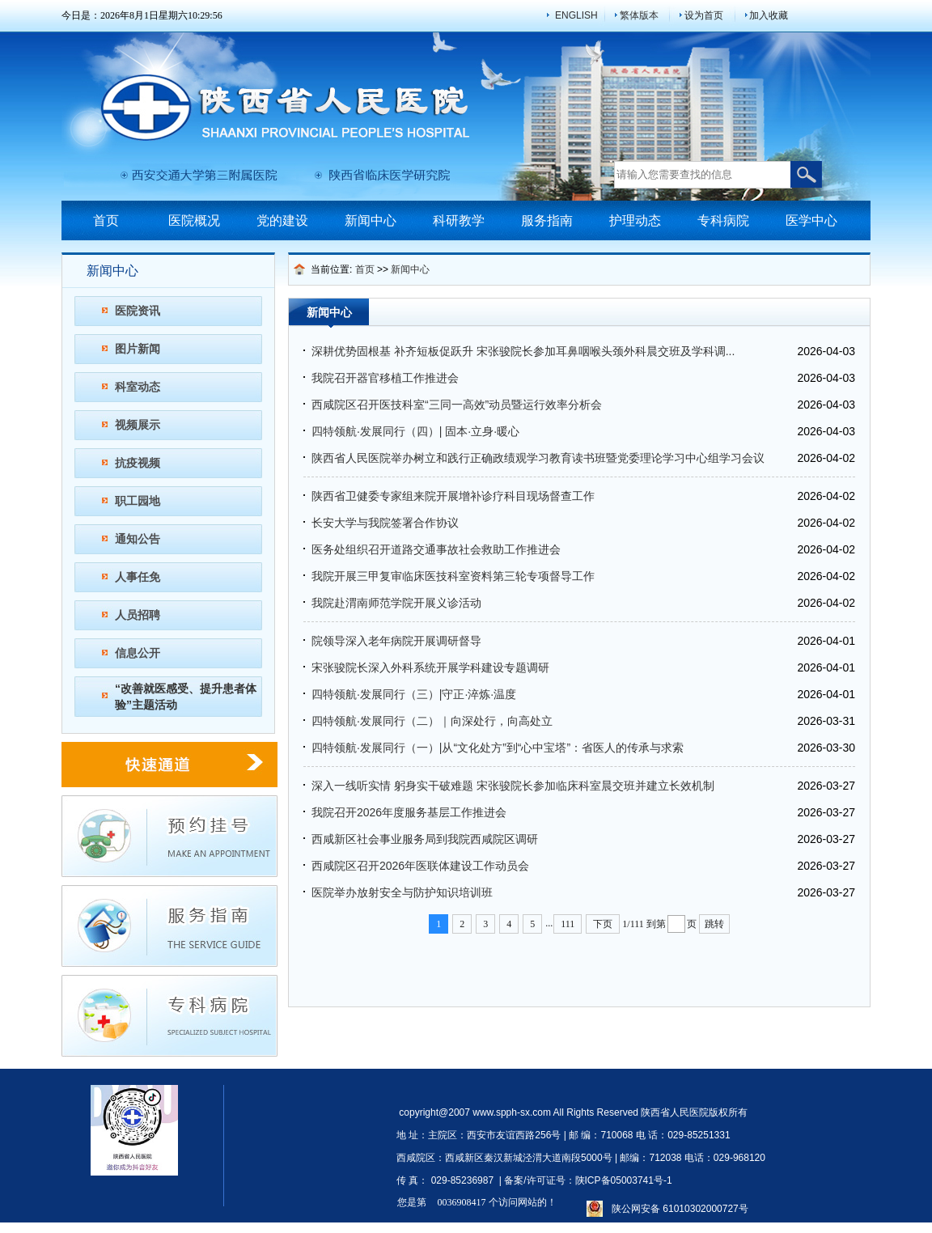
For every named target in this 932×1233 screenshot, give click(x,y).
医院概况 (194, 220)
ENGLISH (576, 15)
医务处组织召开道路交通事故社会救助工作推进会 (436, 549)
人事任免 (137, 576)
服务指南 (547, 220)
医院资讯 (137, 310)
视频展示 (137, 424)
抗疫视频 (137, 462)
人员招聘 (137, 614)
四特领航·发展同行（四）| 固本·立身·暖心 (415, 431)
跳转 (714, 924)
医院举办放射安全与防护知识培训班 (402, 892)
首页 (106, 220)
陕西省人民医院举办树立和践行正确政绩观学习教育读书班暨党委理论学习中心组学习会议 (538, 457)
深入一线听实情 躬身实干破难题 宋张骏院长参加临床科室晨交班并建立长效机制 (512, 785)
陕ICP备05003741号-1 (623, 1180)
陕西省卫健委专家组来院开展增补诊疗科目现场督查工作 (453, 495)
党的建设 (282, 220)
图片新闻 (137, 348)
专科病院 (723, 220)
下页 (602, 924)
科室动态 (137, 386)
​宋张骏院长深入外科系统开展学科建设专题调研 (430, 667)
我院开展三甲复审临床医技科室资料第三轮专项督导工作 (453, 576)
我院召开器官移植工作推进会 (385, 377)
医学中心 (811, 220)
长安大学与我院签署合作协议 (385, 522)
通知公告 (137, 538)
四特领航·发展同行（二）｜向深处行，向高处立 (432, 720)
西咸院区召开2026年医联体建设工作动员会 (420, 865)
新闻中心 (370, 220)
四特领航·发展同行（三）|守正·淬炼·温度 (413, 694)
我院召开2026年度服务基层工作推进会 (408, 812)
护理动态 (635, 220)
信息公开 (137, 652)
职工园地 (137, 500)
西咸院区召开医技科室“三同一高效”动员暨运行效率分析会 (456, 404)
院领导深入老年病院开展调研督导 (396, 640)
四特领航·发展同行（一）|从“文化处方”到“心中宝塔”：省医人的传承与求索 (497, 747)
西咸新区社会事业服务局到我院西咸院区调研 (424, 839)
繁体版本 (639, 15)
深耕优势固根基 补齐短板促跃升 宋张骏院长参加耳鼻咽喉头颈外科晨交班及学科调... (523, 351)
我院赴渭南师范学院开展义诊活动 (396, 602)
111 (567, 924)
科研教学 (459, 220)
